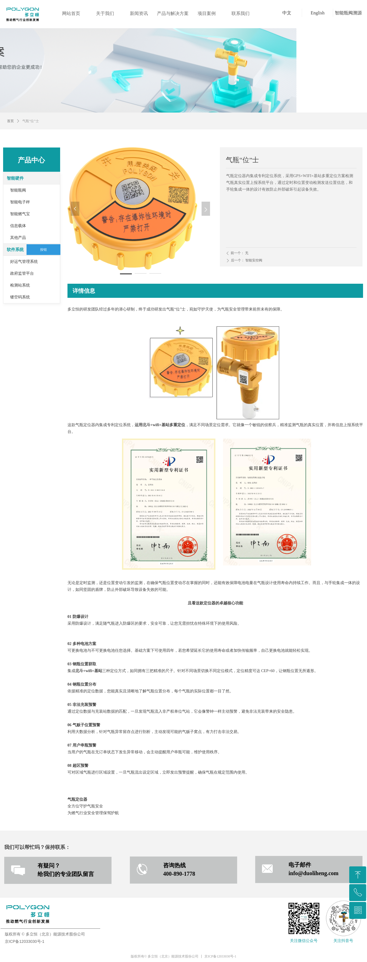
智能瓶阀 (18, 190)
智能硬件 (15, 178)
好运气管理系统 (24, 261)
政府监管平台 (22, 273)
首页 (10, 121)
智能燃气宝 (20, 214)
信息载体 (18, 226)
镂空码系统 (20, 297)
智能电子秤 (20, 202)
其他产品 (18, 237)
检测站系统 (20, 285)
